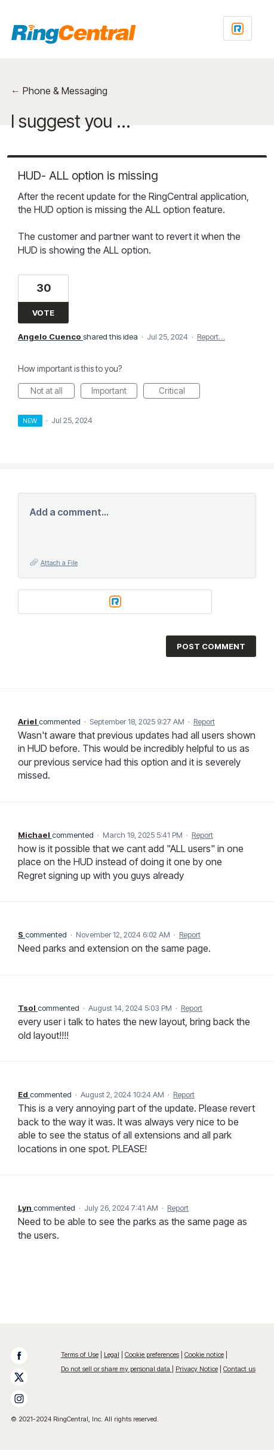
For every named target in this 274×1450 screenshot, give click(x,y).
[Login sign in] (237, 28)
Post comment (211, 646)
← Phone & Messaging (59, 91)
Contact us (239, 1369)
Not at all (52, 392)
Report (204, 721)
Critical (180, 392)
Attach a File (59, 563)
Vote (43, 312)
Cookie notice (204, 1354)
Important (114, 392)
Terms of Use (79, 1354)
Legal (111, 1354)
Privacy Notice (197, 1369)
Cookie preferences (152, 1354)
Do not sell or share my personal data (116, 1369)
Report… (211, 336)
